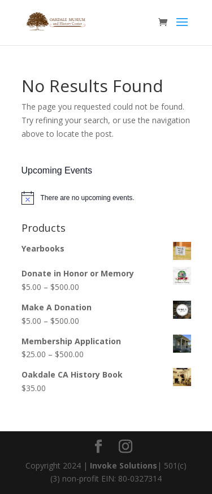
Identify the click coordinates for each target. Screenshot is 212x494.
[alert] (106, 198)
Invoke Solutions (123, 465)
